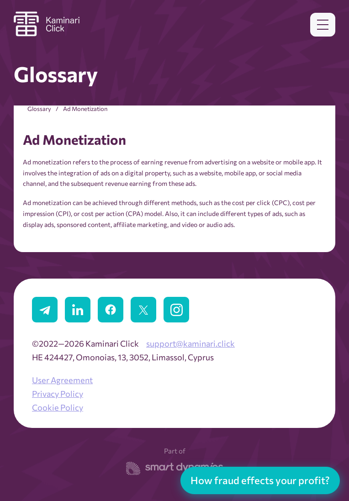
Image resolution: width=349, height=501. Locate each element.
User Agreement (62, 380)
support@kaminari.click (190, 343)
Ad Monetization (85, 108)
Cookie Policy (57, 407)
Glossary (39, 108)
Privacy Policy (57, 394)
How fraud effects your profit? (260, 480)
